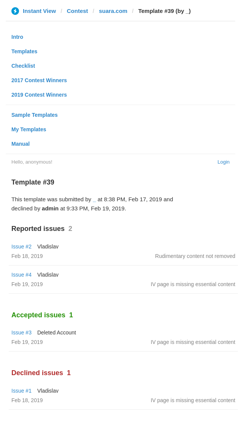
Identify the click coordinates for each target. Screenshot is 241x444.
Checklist (23, 66)
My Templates (28, 129)
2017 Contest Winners (39, 80)
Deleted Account (56, 332)
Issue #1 (21, 391)
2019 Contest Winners (39, 95)
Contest (77, 11)
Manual (20, 144)
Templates (24, 51)
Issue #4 (21, 275)
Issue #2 (21, 246)
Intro (17, 37)
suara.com (113, 11)
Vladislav (48, 246)
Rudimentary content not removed (195, 256)
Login (223, 162)
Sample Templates (34, 115)
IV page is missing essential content (193, 284)
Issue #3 (21, 332)
